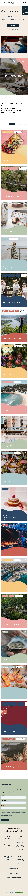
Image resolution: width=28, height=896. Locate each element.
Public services (20, 844)
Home (2, 100)
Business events (20, 865)
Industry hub (20, 856)
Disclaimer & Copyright (7, 857)
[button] (27, 6)
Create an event (20, 860)
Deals (7, 846)
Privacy (7, 855)
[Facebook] (12, 873)
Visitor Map (20, 841)
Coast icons (13, 25)
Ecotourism (20, 849)
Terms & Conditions (8, 856)
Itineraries (8, 842)
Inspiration (7, 841)
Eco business (20, 863)
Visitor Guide (20, 839)
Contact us (20, 855)
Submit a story (20, 862)
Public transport (20, 842)
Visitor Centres (20, 838)
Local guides (7, 845)
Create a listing (20, 859)
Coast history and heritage (13, 29)
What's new (7, 838)
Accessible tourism (20, 848)
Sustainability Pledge (20, 846)
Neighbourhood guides (8, 844)
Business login (20, 857)
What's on (8, 839)
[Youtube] (16, 873)
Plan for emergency (20, 845)
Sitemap (7, 859)
